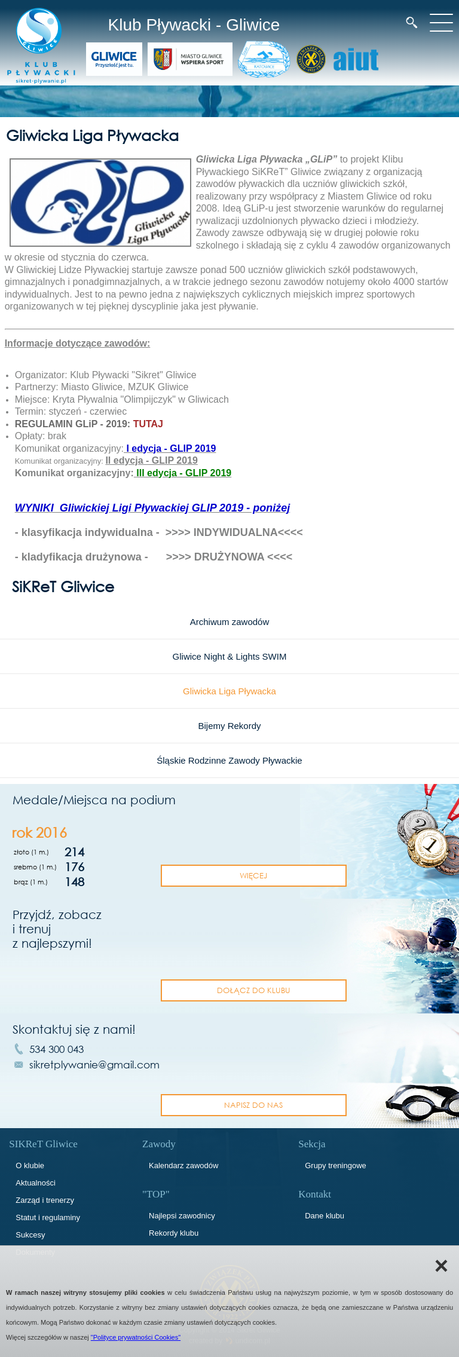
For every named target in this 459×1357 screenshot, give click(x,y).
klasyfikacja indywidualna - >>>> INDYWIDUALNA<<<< (162, 532)
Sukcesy (30, 1234)
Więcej (253, 875)
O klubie (30, 1165)
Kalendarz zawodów (183, 1165)
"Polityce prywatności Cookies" (135, 1337)
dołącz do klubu (253, 990)
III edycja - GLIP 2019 (183, 473)
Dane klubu (324, 1215)
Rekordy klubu (173, 1233)
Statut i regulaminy (48, 1217)
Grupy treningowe (335, 1165)
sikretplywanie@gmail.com (94, 1064)
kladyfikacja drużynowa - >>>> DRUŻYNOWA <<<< (157, 557)
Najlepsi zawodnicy (182, 1215)
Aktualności (35, 1182)
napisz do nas (253, 1105)
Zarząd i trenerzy (45, 1200)
